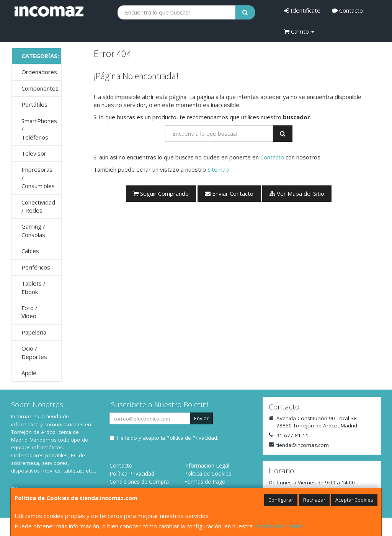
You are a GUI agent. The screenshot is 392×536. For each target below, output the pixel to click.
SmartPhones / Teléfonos (39, 129)
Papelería (33, 332)
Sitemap (218, 169)
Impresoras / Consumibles (38, 178)
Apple (28, 373)
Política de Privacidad (192, 437)
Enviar (201, 418)
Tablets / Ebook (33, 287)
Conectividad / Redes (38, 206)
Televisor (33, 153)
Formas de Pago (204, 481)
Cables (30, 251)
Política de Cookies (279, 526)
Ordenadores (39, 72)
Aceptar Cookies (354, 499)
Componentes (40, 88)
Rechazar (314, 499)
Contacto (347, 10)
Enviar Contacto (229, 193)
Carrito (299, 31)
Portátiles (34, 104)
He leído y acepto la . (167, 437)
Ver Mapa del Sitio (297, 193)
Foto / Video (29, 312)
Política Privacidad (131, 473)
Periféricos (35, 267)
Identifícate (302, 10)
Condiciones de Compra (139, 481)
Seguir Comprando (161, 193)
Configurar (280, 499)
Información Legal (206, 465)
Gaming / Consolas (33, 230)
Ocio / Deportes (34, 352)
